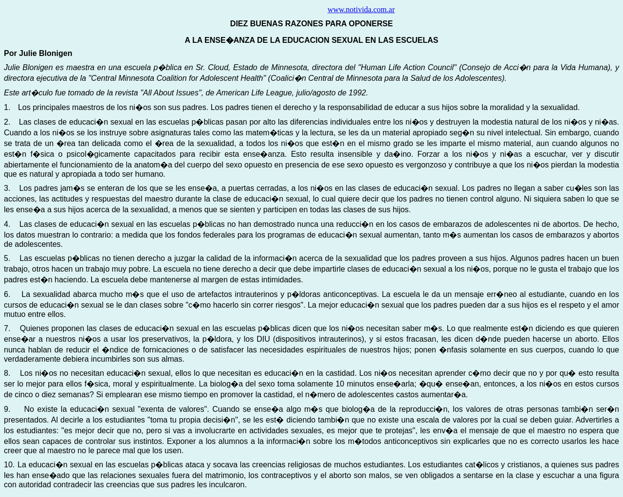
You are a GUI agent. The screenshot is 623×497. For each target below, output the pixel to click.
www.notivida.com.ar (361, 9)
